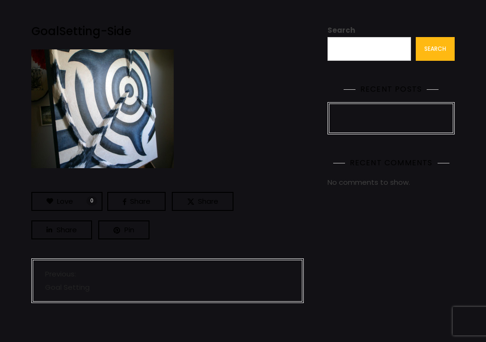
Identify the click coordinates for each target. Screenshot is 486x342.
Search (341, 30)
